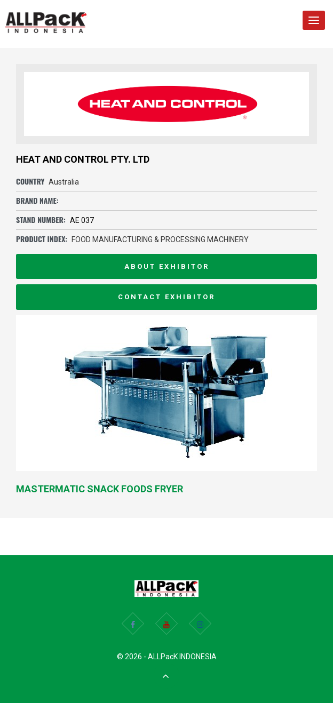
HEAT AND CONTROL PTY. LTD (82, 159)
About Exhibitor (166, 266)
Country (30, 181)
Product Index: (41, 238)
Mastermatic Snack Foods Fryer (99, 488)
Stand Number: (41, 219)
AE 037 (82, 220)
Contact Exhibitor (166, 297)
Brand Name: (37, 200)
